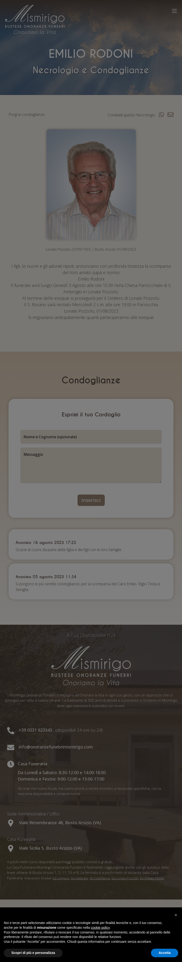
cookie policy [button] (100, 927)
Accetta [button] (165, 953)
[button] (176, 915)
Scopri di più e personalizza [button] (33, 953)
